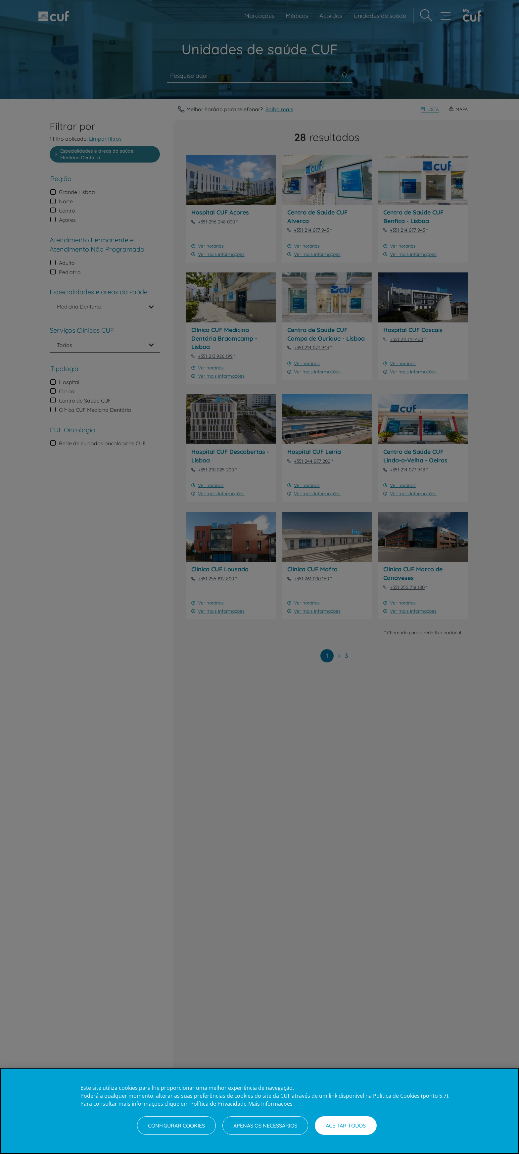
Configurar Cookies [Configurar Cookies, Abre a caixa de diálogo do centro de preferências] (176, 1125)
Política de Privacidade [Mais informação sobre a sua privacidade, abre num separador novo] (218, 1103)
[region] (259, 1111)
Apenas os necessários (265, 1125)
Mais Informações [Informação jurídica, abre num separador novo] (270, 1103)
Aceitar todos (346, 1125)
